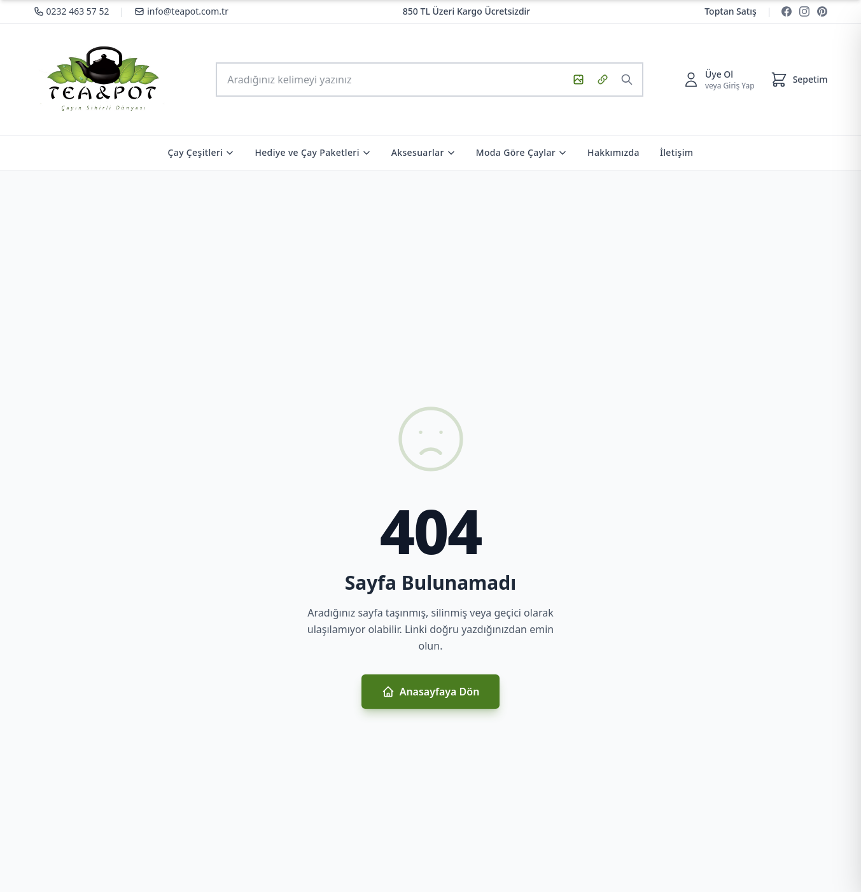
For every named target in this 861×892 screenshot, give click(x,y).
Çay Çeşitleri (201, 152)
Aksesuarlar (423, 152)
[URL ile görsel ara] (602, 79)
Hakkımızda (613, 152)
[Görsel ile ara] (578, 79)
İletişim (677, 152)
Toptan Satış (730, 11)
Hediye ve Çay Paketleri (312, 152)
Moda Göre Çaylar (521, 152)
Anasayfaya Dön (431, 692)
